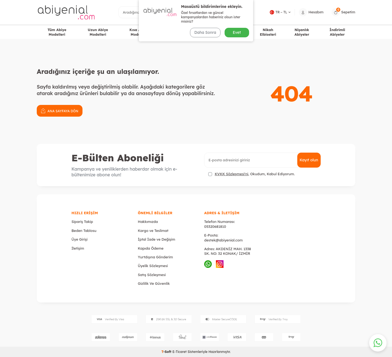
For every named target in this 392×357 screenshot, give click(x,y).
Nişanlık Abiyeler (302, 32)
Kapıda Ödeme (150, 248)
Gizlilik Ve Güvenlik (154, 283)
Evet (237, 32)
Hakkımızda (148, 221)
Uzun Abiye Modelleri (98, 32)
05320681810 (215, 226)
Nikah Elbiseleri (268, 32)
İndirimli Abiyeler (337, 32)
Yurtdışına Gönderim (155, 257)
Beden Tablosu (84, 230)
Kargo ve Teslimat (153, 230)
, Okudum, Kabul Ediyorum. (251, 174)
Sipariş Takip (82, 221)
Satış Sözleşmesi (152, 275)
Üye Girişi (80, 239)
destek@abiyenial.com (223, 240)
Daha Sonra (205, 32)
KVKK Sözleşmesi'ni (231, 174)
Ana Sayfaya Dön (59, 110)
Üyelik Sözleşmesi (153, 266)
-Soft (166, 352)
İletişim (78, 248)
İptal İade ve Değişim (156, 239)
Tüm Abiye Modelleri (56, 32)
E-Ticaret (179, 352)
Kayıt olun (309, 160)
